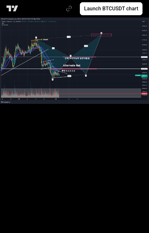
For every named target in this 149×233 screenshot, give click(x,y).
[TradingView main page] (13, 8)
